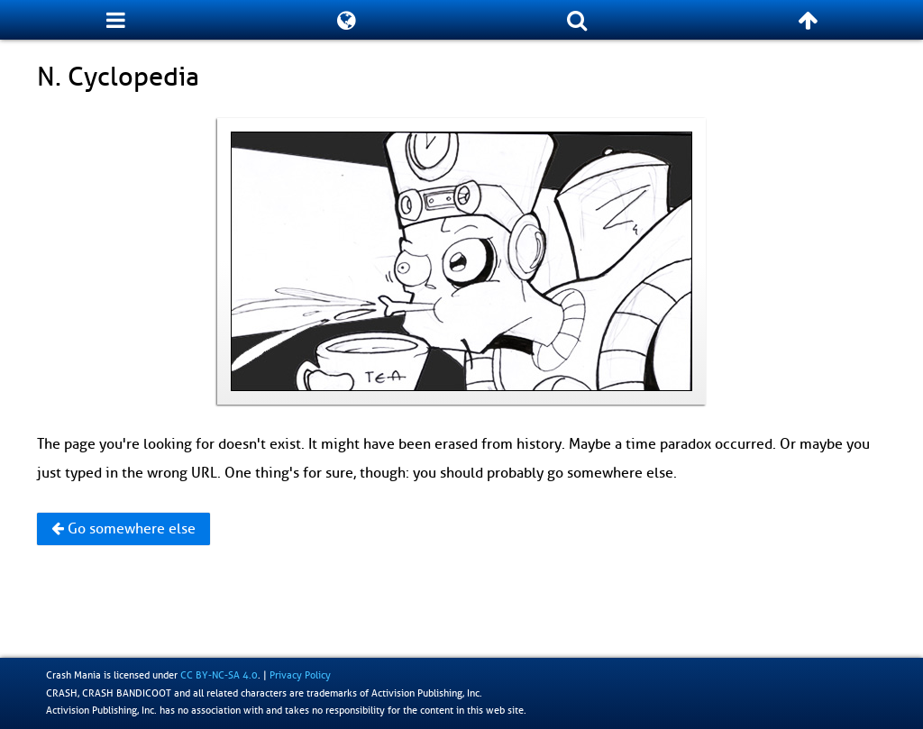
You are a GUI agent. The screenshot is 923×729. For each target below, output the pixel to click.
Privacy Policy (300, 675)
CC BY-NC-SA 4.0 (219, 675)
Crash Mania (73, 675)
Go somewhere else (123, 529)
